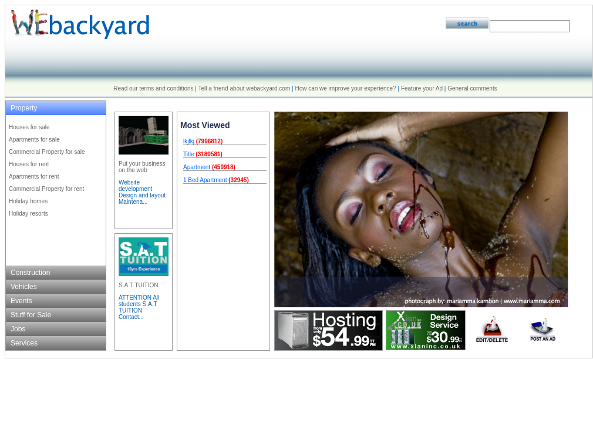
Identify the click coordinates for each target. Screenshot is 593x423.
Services (24, 343)
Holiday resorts (28, 213)
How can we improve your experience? (345, 88)
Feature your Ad (422, 88)
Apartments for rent (34, 176)
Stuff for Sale (31, 315)
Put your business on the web (142, 166)
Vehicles (24, 287)
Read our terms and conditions (153, 88)
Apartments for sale (34, 139)
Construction (30, 272)
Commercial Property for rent (46, 189)
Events (21, 301)
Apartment (196, 167)
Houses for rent (29, 164)
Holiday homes (28, 201)
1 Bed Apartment (205, 180)
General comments (472, 88)
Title (188, 154)
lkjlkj (188, 141)
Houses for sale (29, 127)
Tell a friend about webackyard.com (244, 88)
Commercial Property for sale (47, 152)
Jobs (18, 329)
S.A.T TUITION (138, 285)
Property (24, 108)
